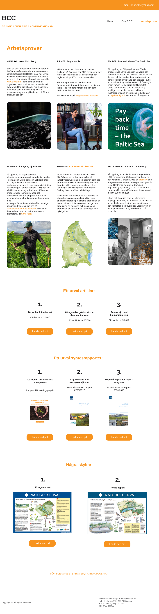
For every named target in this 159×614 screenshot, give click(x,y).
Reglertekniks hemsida (87, 95)
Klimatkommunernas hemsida (21, 208)
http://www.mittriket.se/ (80, 166)
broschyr (143, 179)
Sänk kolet (26, 213)
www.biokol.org (27, 61)
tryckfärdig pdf (118, 95)
